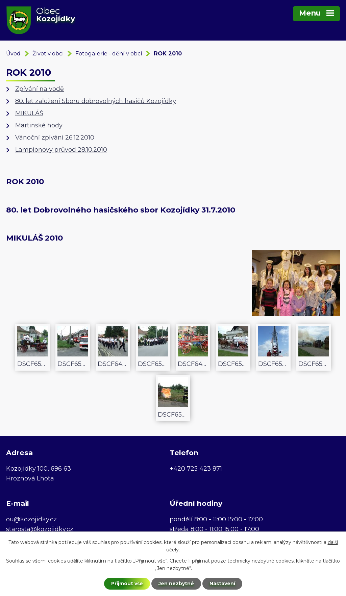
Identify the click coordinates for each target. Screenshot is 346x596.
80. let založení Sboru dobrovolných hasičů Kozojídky (95, 101)
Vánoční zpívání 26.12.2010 (54, 137)
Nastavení (222, 583)
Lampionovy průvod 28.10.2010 (61, 149)
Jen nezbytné (176, 583)
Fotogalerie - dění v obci (108, 53)
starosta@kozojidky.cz (39, 529)
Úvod (13, 53)
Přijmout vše (127, 583)
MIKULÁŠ (29, 113)
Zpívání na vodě (39, 89)
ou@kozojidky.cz (31, 519)
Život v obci (48, 53)
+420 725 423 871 (196, 468)
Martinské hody (39, 125)
